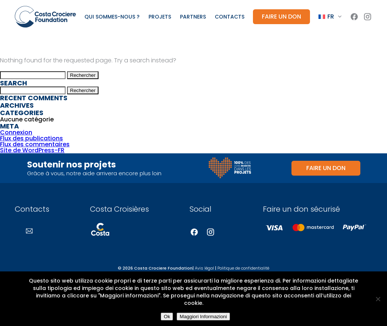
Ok (167, 316)
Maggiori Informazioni (203, 316)
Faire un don (281, 16)
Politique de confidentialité (243, 268)
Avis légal (204, 268)
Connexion (16, 132)
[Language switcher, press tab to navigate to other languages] (329, 17)
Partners (193, 16)
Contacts (229, 16)
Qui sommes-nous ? (112, 16)
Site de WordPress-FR (32, 150)
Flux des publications (31, 138)
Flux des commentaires (35, 144)
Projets (160, 16)
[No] (377, 299)
